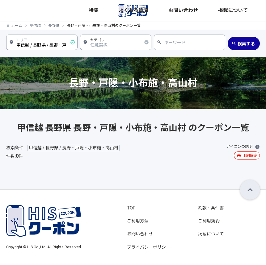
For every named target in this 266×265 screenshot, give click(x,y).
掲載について (248, 10)
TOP (131, 207)
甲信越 (35, 25)
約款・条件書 (211, 207)
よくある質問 (193, 10)
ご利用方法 (138, 220)
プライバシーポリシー (148, 247)
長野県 (53, 25)
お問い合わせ (221, 10)
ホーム (16, 25)
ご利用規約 (209, 220)
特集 (174, 10)
